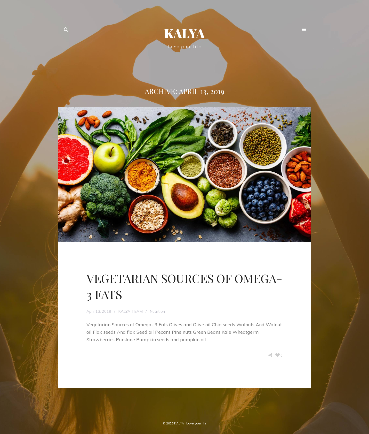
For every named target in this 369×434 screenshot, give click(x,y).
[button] (304, 30)
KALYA (184, 33)
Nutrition (157, 311)
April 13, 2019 (98, 311)
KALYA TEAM (130, 311)
